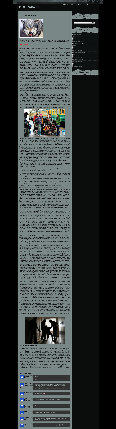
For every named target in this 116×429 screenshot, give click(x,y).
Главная (65, 4)
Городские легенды (78, 36)
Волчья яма (30, 15)
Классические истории (79, 43)
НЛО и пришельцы (78, 45)
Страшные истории (78, 54)
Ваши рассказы (77, 34)
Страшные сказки (78, 61)
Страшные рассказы (78, 59)
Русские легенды (78, 50)
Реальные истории (78, 48)
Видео (73, 4)
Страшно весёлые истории (80, 52)
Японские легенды (78, 66)
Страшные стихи (78, 64)
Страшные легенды (78, 57)
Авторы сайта (84, 4)
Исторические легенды (79, 41)
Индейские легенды (78, 39)
